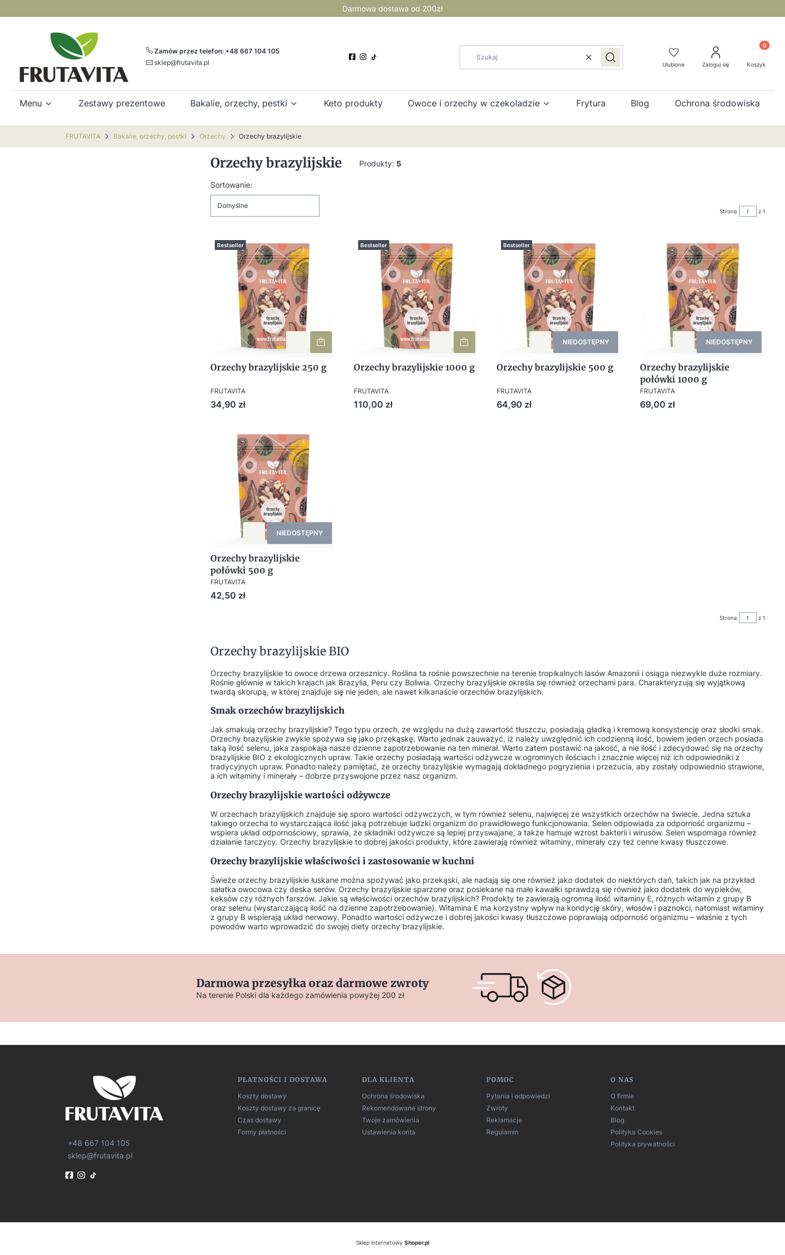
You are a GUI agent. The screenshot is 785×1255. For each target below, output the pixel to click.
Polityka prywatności (643, 1144)
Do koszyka (321, 341)
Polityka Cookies (636, 1132)
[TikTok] (375, 57)
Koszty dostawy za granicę (279, 1108)
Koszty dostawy (262, 1096)
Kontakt (623, 1108)
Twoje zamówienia (390, 1120)
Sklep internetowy (393, 1242)
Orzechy (213, 136)
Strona (728, 211)
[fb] (70, 1175)
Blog (617, 1120)
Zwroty (497, 1108)
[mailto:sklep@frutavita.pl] (177, 62)
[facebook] (353, 57)
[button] (610, 57)
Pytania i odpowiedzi (518, 1096)
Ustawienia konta (388, 1132)
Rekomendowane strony (399, 1108)
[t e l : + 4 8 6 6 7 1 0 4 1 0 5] (97, 1142)
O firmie (622, 1096)
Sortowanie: (231, 184)
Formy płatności (262, 1132)
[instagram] (364, 57)
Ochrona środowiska (393, 1096)
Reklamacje (504, 1120)
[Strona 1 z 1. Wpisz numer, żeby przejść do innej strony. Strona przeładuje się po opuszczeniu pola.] (748, 211)
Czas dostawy (259, 1120)
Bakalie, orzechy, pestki (149, 136)
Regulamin (502, 1132)
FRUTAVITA (82, 136)
